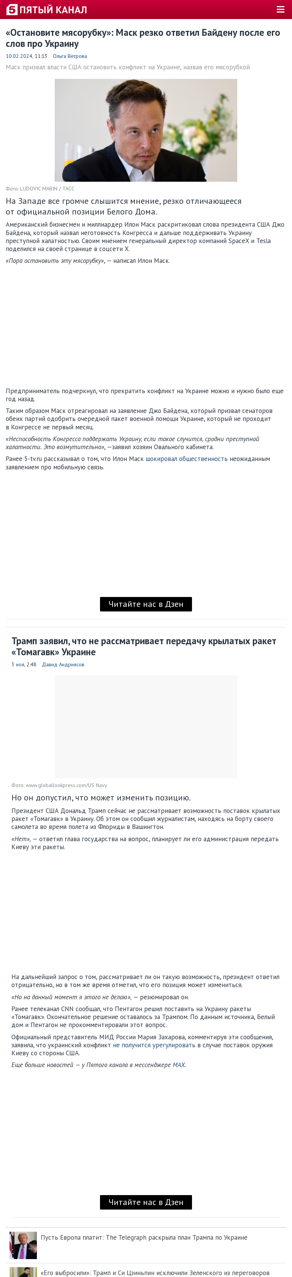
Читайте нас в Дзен (146, 603)
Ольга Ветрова (70, 56)
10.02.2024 (19, 56)
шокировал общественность (187, 458)
